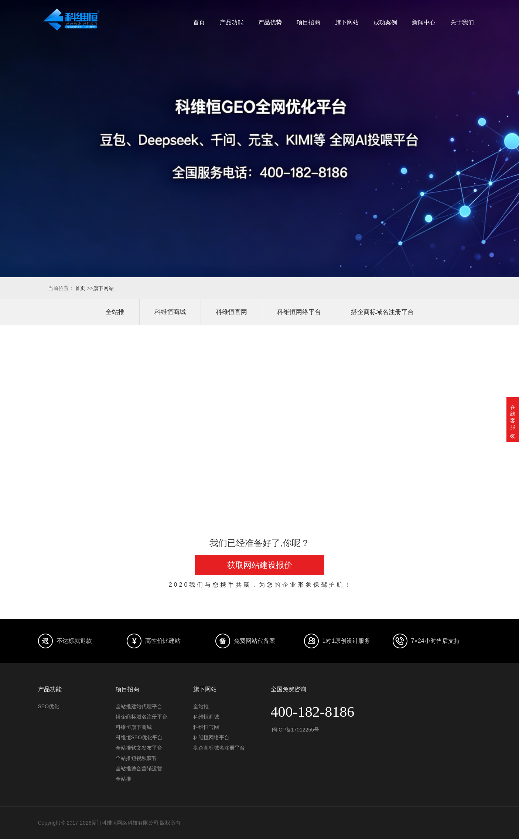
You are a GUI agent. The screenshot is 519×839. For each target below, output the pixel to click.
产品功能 (231, 22)
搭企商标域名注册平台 (382, 312)
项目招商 (308, 22)
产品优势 (270, 22)
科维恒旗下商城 (134, 727)
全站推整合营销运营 (139, 768)
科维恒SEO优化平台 (139, 737)
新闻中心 (424, 22)
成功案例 (385, 22)
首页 (199, 22)
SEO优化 (48, 706)
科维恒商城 (170, 312)
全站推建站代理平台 (139, 706)
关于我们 (462, 22)
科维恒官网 (231, 312)
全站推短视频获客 (136, 758)
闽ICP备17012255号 (295, 730)
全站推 (115, 312)
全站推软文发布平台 (139, 748)
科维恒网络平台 (299, 312)
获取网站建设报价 (259, 565)
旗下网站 (347, 22)
